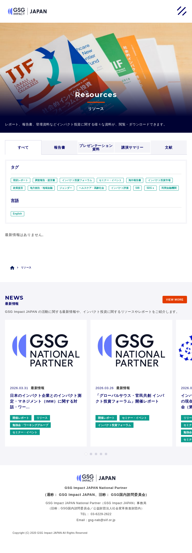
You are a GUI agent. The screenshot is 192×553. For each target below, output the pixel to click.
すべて (23, 147)
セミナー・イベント (110, 180)
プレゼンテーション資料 (96, 147)
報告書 (59, 147)
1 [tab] (86, 454)
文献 (168, 147)
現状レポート (20, 180)
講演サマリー (132, 147)
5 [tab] (106, 454)
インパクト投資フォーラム (77, 180)
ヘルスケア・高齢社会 (91, 188)
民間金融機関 (169, 188)
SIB (138, 188)
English (17, 213)
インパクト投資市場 (159, 180)
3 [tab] (96, 454)
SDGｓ (150, 188)
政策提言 (18, 188)
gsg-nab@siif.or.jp (102, 520)
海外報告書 (134, 180)
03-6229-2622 (101, 514)
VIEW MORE (175, 299)
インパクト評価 (119, 188)
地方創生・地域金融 (41, 188)
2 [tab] (91, 454)
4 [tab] (101, 454)
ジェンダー (66, 188)
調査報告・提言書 (45, 180)
